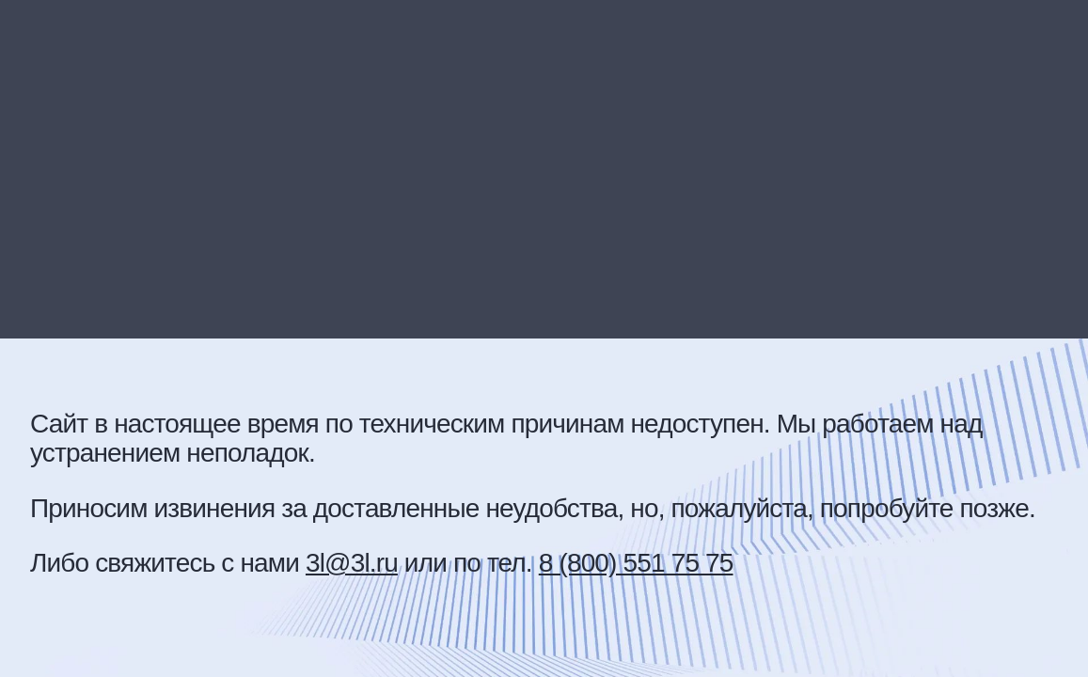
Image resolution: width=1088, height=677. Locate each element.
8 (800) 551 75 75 (636, 562)
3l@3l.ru (352, 562)
